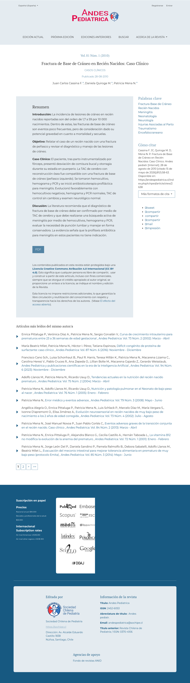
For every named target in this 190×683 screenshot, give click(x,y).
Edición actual (33, 37)
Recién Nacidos (148, 108)
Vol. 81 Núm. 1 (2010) (95, 55)
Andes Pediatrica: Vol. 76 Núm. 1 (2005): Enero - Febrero (71, 392)
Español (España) (29, 5)
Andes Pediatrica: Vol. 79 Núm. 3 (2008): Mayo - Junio (126, 400)
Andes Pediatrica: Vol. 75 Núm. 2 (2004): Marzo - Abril (73, 381)
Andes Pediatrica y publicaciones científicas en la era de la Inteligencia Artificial (75, 365)
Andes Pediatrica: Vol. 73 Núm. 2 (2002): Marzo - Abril (134, 338)
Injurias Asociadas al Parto (156, 124)
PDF (38, 249)
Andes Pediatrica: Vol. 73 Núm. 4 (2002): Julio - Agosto (117, 416)
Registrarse (157, 5)
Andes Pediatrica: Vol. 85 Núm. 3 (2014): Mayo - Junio (96, 454)
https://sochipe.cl (56, 626)
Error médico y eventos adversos (67, 400)
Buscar (124, 37)
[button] (156, 209)
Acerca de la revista (150, 37)
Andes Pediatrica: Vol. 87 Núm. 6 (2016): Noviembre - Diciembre (98, 350)
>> (34, 466)
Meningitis (145, 112)
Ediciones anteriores (96, 37)
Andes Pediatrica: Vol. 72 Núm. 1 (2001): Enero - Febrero (132, 439)
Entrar (169, 5)
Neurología (145, 120)
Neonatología (147, 116)
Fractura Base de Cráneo (155, 104)
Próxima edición (62, 37)
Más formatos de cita (155, 194)
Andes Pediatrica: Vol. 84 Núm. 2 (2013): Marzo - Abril (101, 427)
